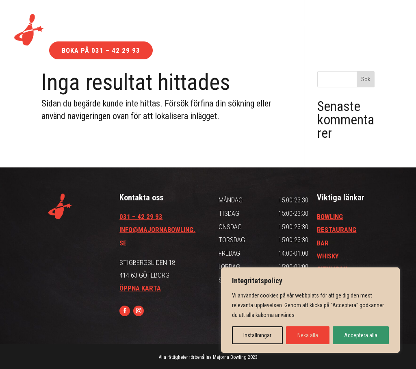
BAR (323, 243)
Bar (110, 23)
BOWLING (330, 217)
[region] (310, 310)
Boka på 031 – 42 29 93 (101, 50)
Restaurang (163, 23)
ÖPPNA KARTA (140, 288)
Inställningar (257, 335)
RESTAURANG (336, 230)
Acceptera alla (360, 335)
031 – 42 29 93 (140, 217)
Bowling (66, 23)
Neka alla (307, 335)
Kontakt (290, 23)
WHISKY (328, 256)
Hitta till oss (230, 23)
